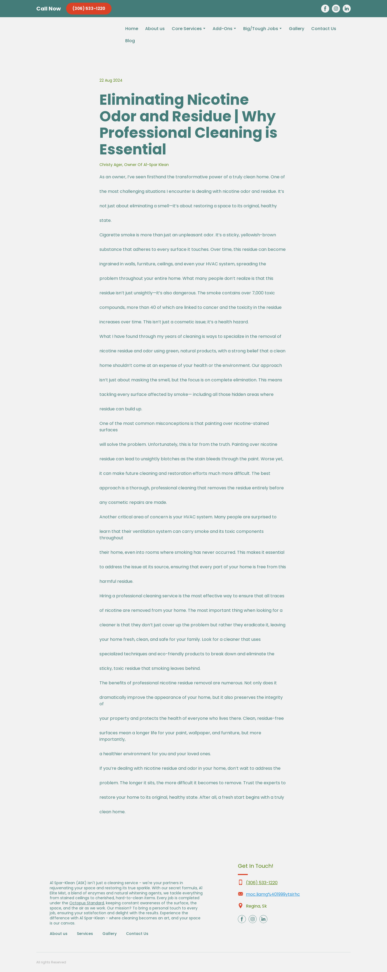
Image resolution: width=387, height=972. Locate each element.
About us (155, 29)
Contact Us (323, 29)
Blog (130, 41)
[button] (89, 9)
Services (85, 933)
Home (131, 29)
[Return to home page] (73, 39)
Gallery (296, 29)
